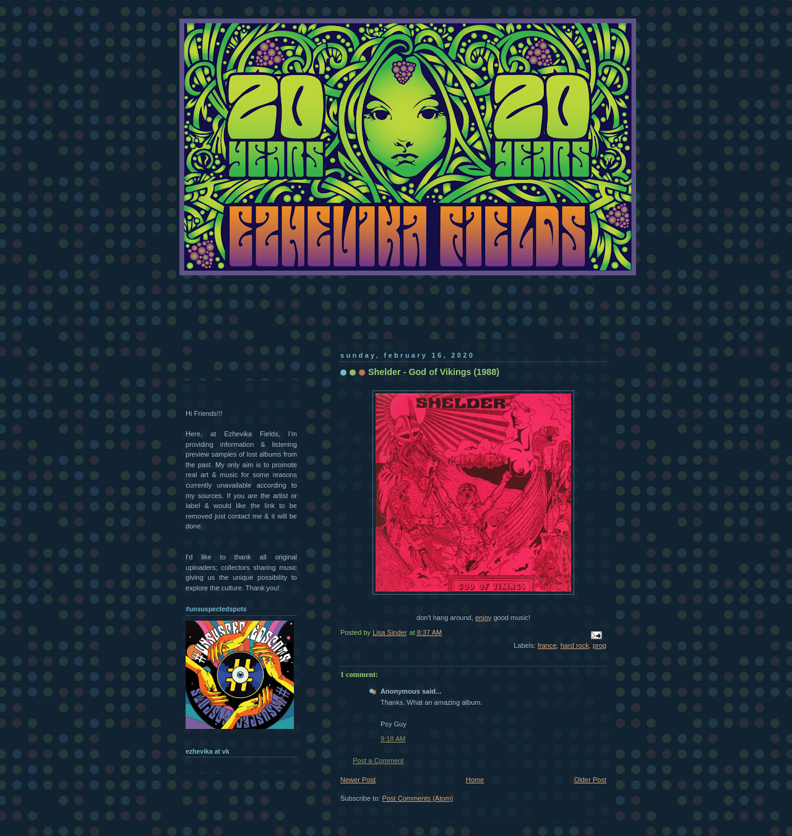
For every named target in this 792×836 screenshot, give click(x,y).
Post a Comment (378, 760)
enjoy (483, 617)
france (547, 645)
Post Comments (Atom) (418, 798)
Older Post (590, 779)
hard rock (575, 645)
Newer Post (358, 779)
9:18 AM (393, 739)
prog (599, 645)
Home (475, 779)
